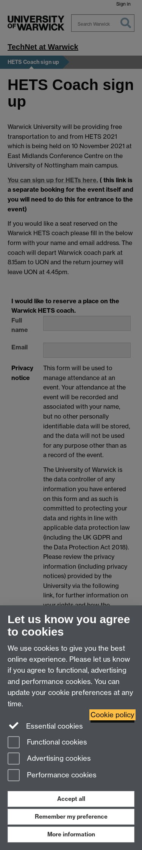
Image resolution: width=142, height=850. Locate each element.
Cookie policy (112, 714)
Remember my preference (71, 816)
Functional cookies (47, 743)
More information (71, 834)
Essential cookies (45, 726)
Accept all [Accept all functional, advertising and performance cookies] (71, 798)
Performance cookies (52, 776)
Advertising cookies (49, 759)
